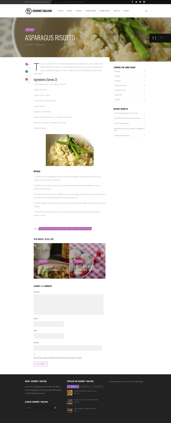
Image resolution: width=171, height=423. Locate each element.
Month (85, 386)
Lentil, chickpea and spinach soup (69, 2)
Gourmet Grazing (115, 382)
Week (73, 386)
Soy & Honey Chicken (121, 123)
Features (79, 11)
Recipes (60, 11)
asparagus (72, 228)
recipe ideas (85, 228)
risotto (53, 228)
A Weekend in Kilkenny (122, 136)
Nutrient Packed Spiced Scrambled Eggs (49, 269)
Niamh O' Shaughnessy (36, 45)
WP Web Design (138, 382)
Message (37, 292)
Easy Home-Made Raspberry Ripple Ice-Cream (87, 269)
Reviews (69, 11)
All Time (97, 386)
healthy (43, 228)
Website (36, 343)
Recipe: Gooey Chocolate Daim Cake (86, 400)
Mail (35, 331)
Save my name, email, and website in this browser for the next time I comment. (58, 358)
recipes (62, 228)
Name (36, 319)
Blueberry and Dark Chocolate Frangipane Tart (129, 129)
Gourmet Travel (105, 11)
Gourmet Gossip (91, 11)
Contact (126, 11)
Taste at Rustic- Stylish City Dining (85, 408)
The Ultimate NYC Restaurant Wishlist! (127, 118)
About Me (117, 11)
